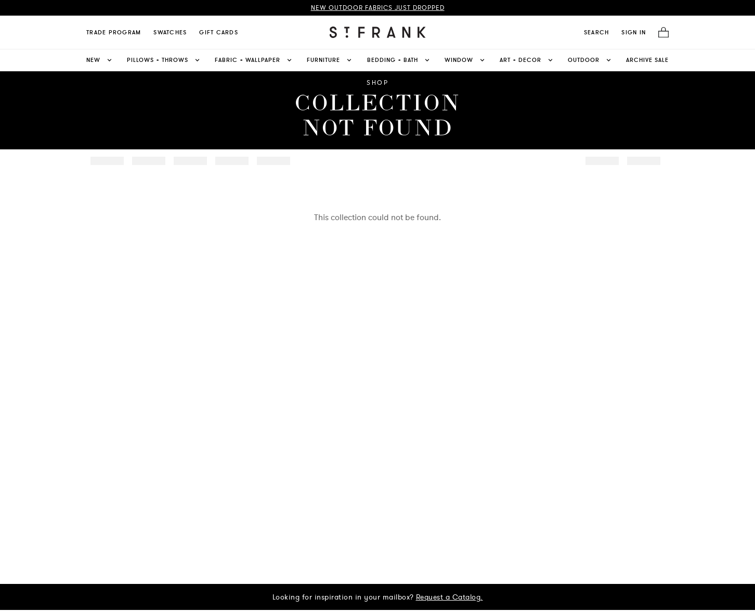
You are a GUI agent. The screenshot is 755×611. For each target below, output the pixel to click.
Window (465, 60)
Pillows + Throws (164, 60)
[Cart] (660, 32)
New (99, 60)
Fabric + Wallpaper (254, 60)
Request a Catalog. (449, 597)
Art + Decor (527, 60)
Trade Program (113, 32)
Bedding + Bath (399, 60)
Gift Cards (218, 32)
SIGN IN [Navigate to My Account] (633, 32)
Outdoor (590, 60)
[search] (596, 32)
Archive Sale (647, 59)
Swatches (170, 32)
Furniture (330, 60)
